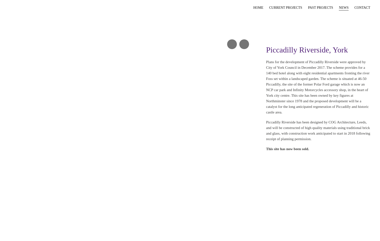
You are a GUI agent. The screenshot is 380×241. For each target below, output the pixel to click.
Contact (362, 7)
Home (258, 7)
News (344, 7)
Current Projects (285, 7)
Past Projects (320, 7)
